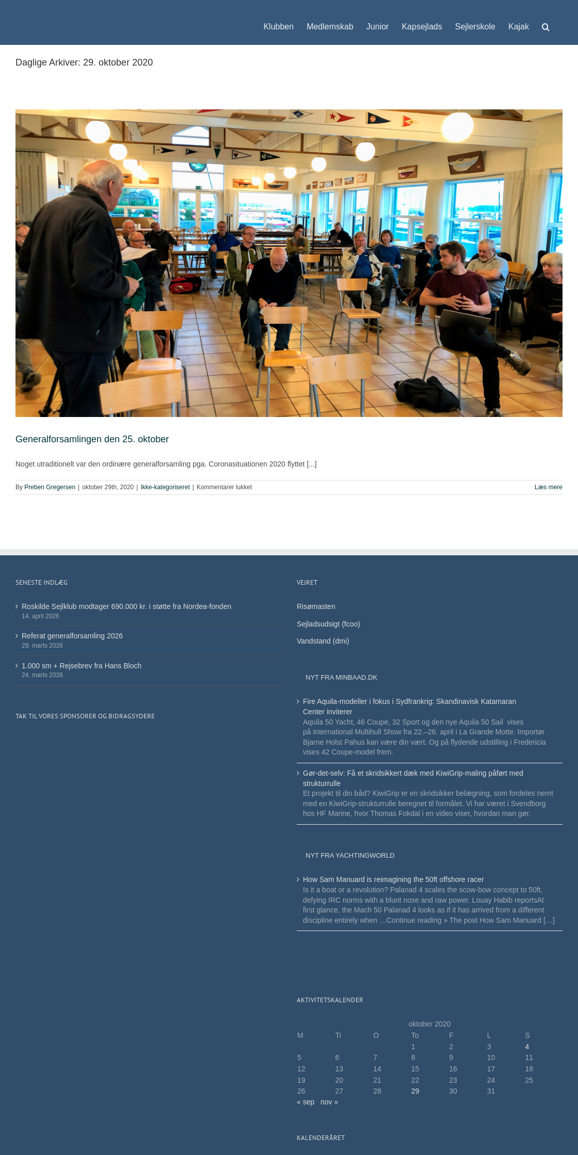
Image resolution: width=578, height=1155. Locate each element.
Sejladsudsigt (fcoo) (328, 624)
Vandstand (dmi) (323, 641)
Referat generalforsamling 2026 (72, 636)
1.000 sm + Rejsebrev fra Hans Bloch (81, 666)
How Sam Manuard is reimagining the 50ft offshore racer (393, 879)
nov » (329, 1102)
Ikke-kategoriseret (164, 487)
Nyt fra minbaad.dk (341, 677)
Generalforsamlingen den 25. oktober (92, 439)
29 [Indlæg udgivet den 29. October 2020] (415, 1091)
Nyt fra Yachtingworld (350, 855)
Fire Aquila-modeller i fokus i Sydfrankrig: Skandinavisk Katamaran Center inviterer (409, 706)
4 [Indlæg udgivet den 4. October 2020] (527, 1046)
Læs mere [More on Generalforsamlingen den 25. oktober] (549, 487)
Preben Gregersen (49, 487)
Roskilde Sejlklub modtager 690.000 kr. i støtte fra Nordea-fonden (126, 606)
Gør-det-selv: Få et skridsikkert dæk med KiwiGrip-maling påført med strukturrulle (413, 778)
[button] (546, 21)
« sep (305, 1102)
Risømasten (316, 606)
